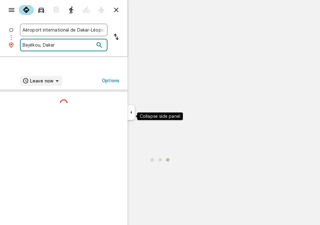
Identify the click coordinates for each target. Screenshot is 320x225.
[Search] (122, 45)
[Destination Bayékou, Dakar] (81, 45)
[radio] (48, 10)
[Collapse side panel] (153, 112)
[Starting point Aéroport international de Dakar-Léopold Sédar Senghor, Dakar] (86, 30)
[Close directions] (138, 10)
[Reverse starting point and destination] (139, 37)
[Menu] (11, 10)
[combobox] (86, 30)
